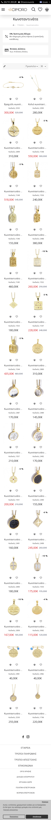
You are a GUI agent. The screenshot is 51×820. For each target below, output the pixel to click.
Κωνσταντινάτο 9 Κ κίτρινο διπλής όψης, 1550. (37, 583)
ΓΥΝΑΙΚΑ (20, 25)
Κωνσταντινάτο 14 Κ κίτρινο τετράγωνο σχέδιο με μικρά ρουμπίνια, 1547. (37, 322)
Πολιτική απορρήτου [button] (10, 810)
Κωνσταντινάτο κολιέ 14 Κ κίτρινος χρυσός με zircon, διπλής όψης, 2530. (13, 713)
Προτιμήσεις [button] (14, 816)
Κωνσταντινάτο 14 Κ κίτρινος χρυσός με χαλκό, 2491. (13, 539)
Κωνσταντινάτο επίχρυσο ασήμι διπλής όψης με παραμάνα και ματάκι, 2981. (13, 670)
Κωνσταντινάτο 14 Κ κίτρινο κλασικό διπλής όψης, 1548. (37, 148)
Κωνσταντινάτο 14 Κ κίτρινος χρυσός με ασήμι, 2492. (37, 452)
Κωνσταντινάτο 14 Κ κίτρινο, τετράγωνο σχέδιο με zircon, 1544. (13, 365)
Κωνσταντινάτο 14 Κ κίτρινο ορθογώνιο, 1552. (37, 278)
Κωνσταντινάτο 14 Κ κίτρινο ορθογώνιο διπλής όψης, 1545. (13, 278)
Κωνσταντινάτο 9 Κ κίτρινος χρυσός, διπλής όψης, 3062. (37, 626)
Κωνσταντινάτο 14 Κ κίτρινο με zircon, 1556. (37, 191)
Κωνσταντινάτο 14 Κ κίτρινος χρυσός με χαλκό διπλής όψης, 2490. (37, 496)
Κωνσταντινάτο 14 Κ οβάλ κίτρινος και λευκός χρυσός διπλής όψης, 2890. (13, 583)
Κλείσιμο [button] (45, 802)
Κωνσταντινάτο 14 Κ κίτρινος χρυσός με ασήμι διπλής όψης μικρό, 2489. (37, 409)
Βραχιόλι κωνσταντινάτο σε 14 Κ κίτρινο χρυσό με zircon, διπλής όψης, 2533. (13, 104)
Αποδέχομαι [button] (37, 816)
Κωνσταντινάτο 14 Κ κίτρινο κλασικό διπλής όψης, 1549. (13, 191)
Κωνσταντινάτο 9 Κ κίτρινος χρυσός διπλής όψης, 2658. (13, 626)
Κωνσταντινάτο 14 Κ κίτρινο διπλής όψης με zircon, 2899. (13, 148)
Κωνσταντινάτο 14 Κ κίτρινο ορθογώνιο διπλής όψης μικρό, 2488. (37, 235)
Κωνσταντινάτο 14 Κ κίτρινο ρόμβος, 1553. (13, 322)
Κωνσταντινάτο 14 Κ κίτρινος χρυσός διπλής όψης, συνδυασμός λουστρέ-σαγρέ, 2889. (37, 365)
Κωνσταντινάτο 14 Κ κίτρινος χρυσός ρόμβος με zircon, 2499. (37, 539)
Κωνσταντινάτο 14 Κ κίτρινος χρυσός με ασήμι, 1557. (13, 452)
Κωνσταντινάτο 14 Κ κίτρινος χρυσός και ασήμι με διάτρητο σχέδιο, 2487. (13, 409)
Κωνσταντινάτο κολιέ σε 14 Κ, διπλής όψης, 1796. (37, 713)
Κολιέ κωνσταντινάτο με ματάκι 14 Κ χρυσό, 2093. (37, 104)
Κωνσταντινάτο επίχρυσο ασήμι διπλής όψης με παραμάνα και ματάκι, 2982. (37, 670)
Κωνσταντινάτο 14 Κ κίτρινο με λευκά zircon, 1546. (13, 235)
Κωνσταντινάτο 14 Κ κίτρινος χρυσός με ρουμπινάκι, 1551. (13, 496)
